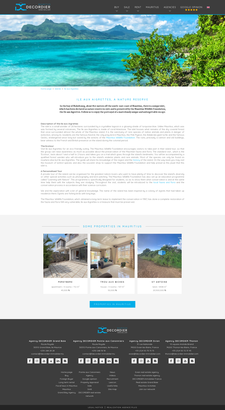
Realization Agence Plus (122, 407)
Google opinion (191, 7)
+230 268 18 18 (98, 350)
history (136, 160)
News (112, 372)
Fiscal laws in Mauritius (66, 385)
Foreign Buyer (66, 379)
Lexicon (112, 382)
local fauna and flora (164, 182)
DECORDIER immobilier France (146, 379)
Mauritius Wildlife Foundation (120, 137)
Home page (66, 372)
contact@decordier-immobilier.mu (47, 353)
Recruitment (112, 379)
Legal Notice (95, 407)
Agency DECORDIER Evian (144, 341)
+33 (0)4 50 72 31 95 (181, 350)
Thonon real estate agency (147, 375)
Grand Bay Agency (67, 392)
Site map (112, 389)
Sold (90, 389)
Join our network (147, 389)
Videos (112, 375)
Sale (90, 385)
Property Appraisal (90, 382)
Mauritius (152, 7)
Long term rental (66, 382)
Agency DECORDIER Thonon (181, 341)
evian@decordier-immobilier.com (144, 353)
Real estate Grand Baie (147, 382)
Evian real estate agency (147, 372)
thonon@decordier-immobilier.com (181, 353)
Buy (66, 375)
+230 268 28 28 (47, 350)
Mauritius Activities (147, 385)
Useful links (112, 385)
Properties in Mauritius (112, 304)
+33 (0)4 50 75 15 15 (144, 350)
